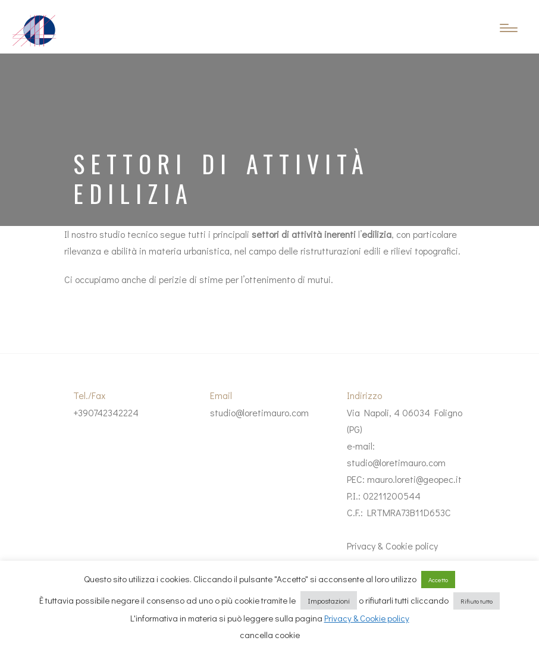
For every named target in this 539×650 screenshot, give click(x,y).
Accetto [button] (438, 579)
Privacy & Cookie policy (392, 545)
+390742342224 (106, 412)
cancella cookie (270, 634)
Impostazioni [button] (329, 600)
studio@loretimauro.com (259, 412)
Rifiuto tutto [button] (476, 600)
